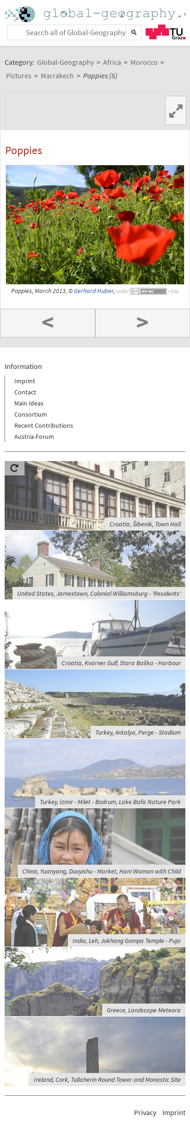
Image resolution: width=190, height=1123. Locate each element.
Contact (25, 392)
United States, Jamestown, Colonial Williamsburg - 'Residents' (99, 593)
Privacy (145, 1112)
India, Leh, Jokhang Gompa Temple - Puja (127, 940)
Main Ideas (28, 403)
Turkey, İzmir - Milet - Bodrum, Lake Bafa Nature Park (110, 802)
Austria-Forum (34, 436)
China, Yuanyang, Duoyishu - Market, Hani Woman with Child (101, 871)
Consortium (30, 414)
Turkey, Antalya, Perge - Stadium (138, 732)
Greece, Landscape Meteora (144, 1010)
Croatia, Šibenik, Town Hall (145, 524)
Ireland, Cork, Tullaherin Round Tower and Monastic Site (107, 1079)
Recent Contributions (43, 425)
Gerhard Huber (93, 291)
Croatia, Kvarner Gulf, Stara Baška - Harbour (121, 663)
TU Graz (165, 32)
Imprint (24, 381)
